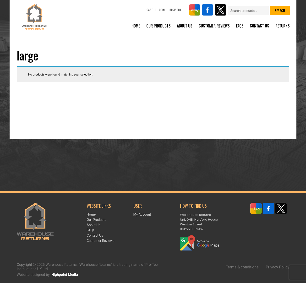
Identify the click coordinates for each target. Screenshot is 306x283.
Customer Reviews (214, 26)
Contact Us (259, 26)
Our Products (158, 26)
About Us (184, 26)
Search (280, 10)
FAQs (240, 26)
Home (135, 26)
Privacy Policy (278, 267)
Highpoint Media (64, 274)
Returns (282, 26)
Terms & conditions (242, 267)
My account (142, 214)
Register (175, 10)
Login (161, 10)
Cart (150, 10)
